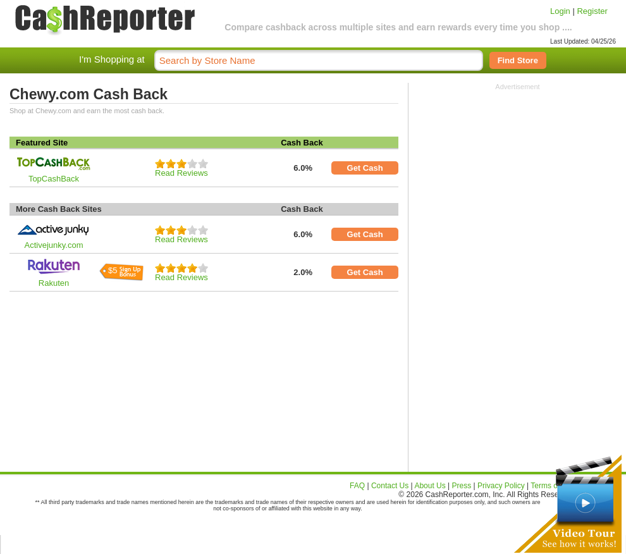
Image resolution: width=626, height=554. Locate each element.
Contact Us (389, 485)
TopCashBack (53, 178)
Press (462, 485)
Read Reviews (181, 173)
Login (560, 11)
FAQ (357, 485)
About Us (429, 485)
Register (592, 11)
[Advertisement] (518, 169)
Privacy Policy (501, 485)
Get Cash (365, 168)
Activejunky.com (54, 245)
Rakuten (54, 283)
